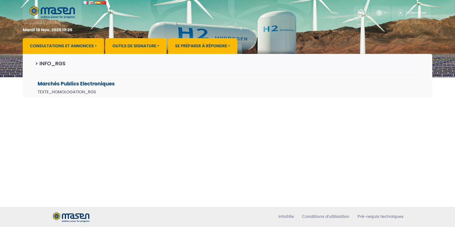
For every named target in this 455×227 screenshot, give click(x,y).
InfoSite (286, 216)
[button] (380, 13)
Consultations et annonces (62, 46)
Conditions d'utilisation (325, 216)
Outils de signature (134, 46)
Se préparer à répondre (201, 46)
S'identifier (411, 13)
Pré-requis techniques (380, 216)
